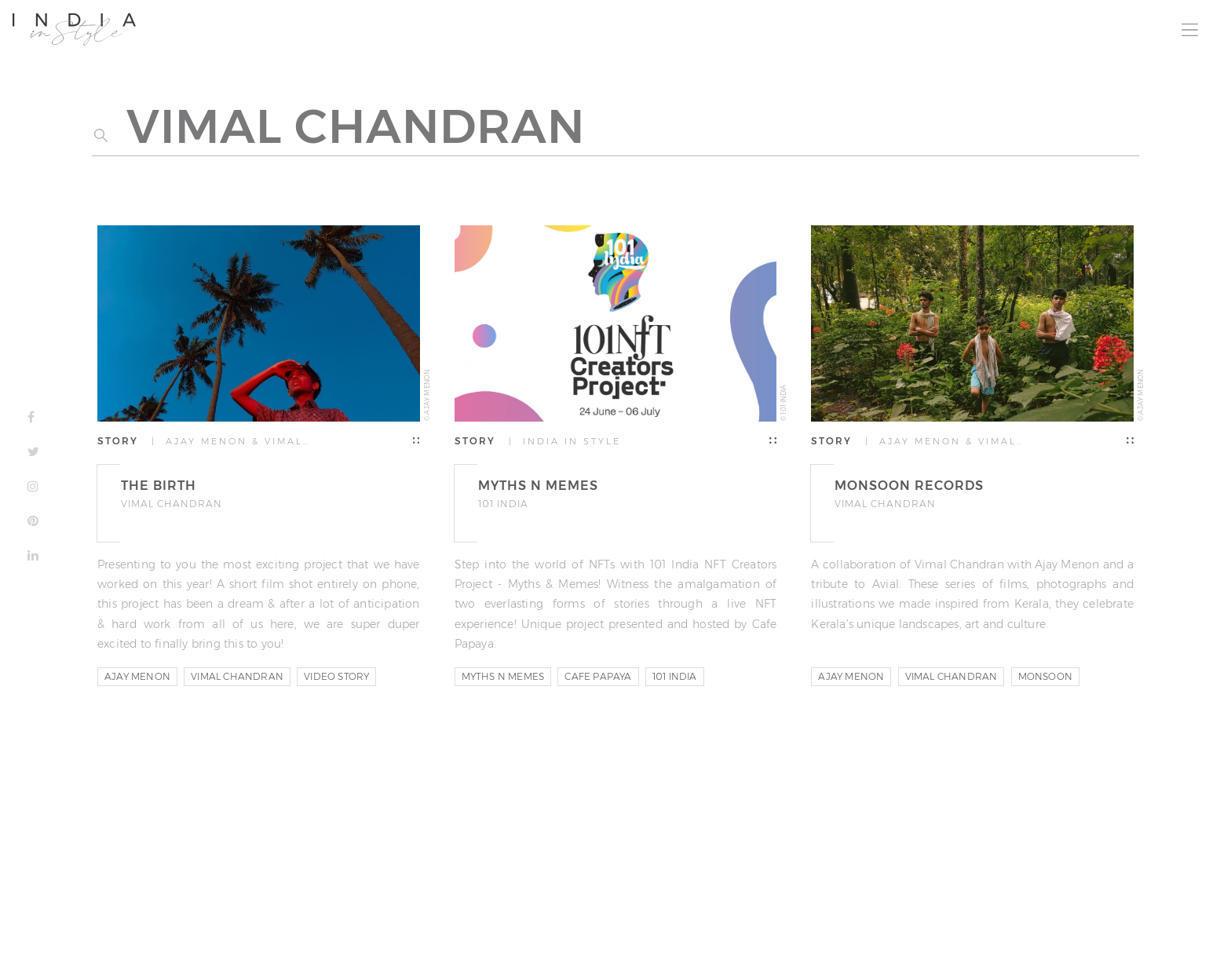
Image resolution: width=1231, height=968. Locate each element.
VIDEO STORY (336, 676)
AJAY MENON (137, 676)
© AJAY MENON (427, 395)
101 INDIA (674, 676)
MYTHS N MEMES (503, 676)
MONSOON (1045, 676)
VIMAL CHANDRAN (237, 676)
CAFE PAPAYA (597, 676)
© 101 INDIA (783, 403)
